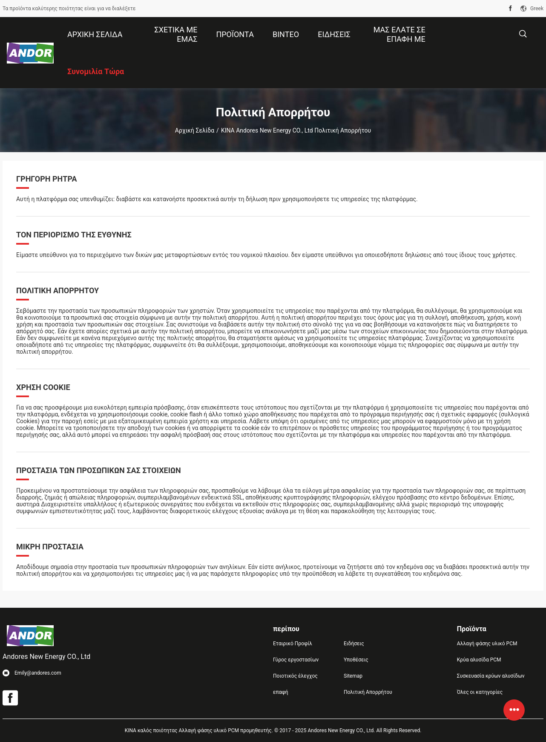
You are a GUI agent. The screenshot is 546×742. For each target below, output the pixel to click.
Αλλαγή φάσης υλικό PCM (487, 644)
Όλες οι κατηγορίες (480, 692)
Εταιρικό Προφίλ (292, 644)
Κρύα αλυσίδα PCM (479, 660)
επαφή (280, 692)
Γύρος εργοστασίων (296, 660)
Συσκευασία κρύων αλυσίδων (491, 676)
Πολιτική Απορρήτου (368, 692)
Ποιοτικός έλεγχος (295, 676)
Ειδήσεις (354, 644)
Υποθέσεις (356, 660)
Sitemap (353, 676)
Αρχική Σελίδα (194, 130)
